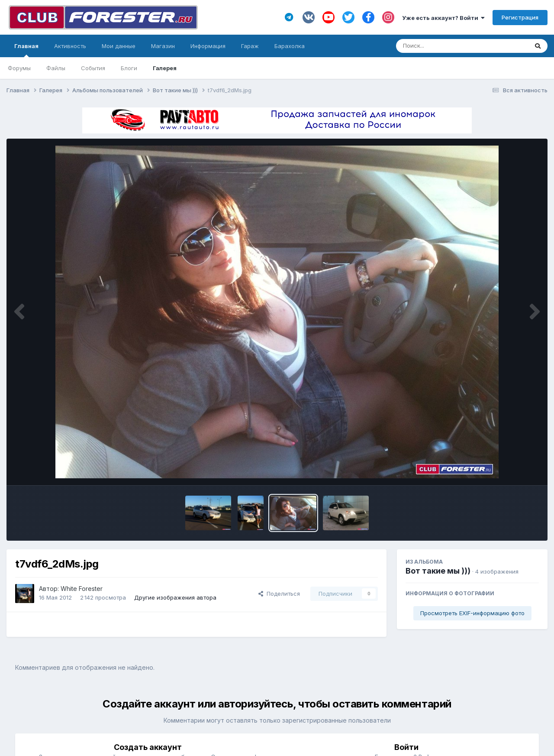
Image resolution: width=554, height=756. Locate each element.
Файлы (55, 68)
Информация (207, 45)
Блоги (129, 68)
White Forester (82, 588)
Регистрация (520, 17)
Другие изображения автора (175, 597)
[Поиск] (445, 46)
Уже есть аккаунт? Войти (443, 17)
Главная (26, 49)
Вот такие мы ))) (438, 570)
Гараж (250, 45)
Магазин (163, 45)
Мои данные (118, 45)
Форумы (19, 68)
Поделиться (279, 593)
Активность (70, 45)
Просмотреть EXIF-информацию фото (472, 613)
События (93, 68)
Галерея (165, 68)
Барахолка (289, 45)
